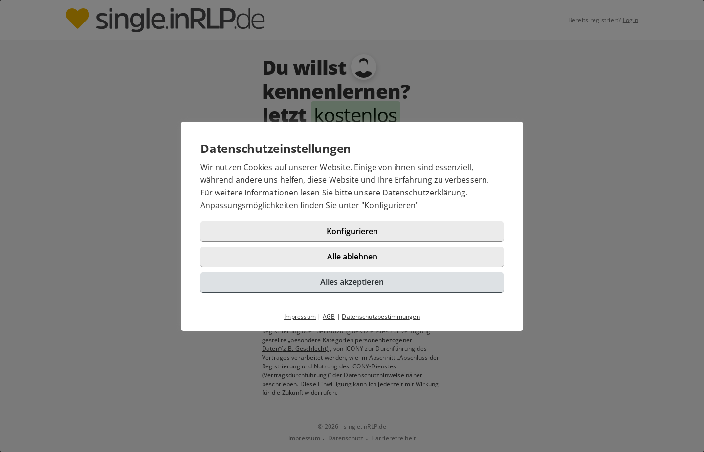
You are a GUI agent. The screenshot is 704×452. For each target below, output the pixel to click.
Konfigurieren (390, 205)
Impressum (300, 316)
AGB (329, 316)
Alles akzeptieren (352, 282)
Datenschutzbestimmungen (381, 316)
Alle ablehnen (352, 256)
